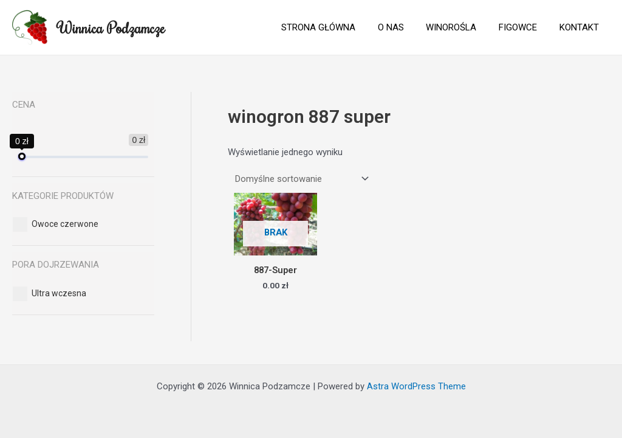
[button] (65, 224)
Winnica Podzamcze (111, 27)
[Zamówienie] (300, 179)
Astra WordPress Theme (416, 386)
